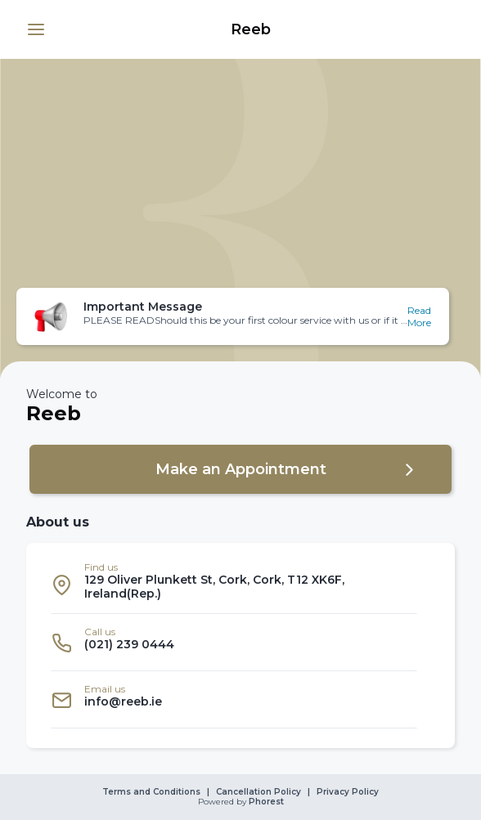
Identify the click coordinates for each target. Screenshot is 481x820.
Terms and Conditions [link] (151, 792)
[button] (36, 29)
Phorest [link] (265, 802)
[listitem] (234, 585)
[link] (250, 29)
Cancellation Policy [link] (258, 792)
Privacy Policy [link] (348, 792)
